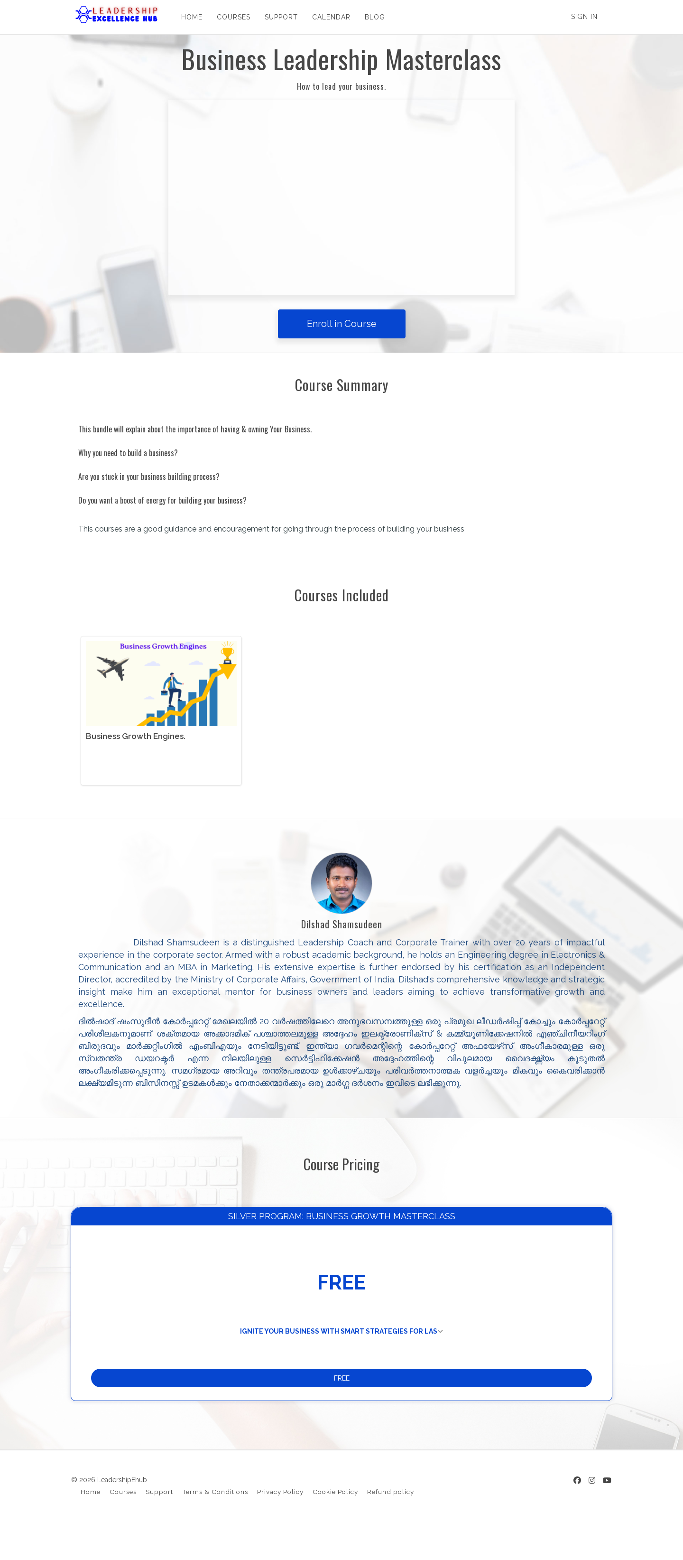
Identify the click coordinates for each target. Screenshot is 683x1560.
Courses (123, 1525)
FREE (342, 1405)
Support (159, 1525)
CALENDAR (328, 17)
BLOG (371, 17)
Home (91, 1525)
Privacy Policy (280, 1525)
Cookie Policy (335, 1525)
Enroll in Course (342, 323)
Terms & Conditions (215, 1525)
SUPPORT (278, 17)
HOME (188, 17)
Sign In (584, 16)
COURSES (230, 17)
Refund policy (390, 1525)
